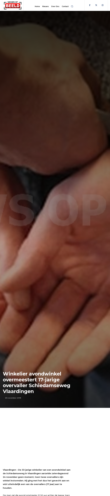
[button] (72, 6)
